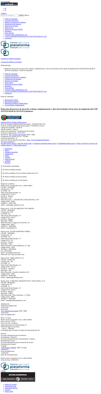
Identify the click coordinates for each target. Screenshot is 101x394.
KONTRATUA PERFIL (8, 348)
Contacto (4, 13)
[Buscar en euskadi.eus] (9, 15)
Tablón (7, 156)
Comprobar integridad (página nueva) (45, 143)
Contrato (7, 157)
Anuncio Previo (10, 159)
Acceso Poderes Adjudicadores (14, 105)
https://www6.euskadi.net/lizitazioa (38, 140)
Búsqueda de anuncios (12, 102)
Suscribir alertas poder (24, 143)
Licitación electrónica (11, 20)
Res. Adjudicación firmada (17, 134)
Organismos (8, 148)
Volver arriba (9, 391)
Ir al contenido (5, 1)
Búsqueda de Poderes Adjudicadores (16, 103)
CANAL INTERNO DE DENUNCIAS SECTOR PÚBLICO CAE (26, 36)
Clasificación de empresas (13, 24)
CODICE (8, 161)
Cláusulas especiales (11, 152)
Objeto (7, 150)
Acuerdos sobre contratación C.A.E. (16, 35)
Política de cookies (11, 384)
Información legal (10, 386)
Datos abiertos (9, 33)
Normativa (8, 31)
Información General (11, 100)
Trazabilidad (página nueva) (66, 143)
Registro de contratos (11, 26)
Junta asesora (9, 27)
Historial (7, 163)
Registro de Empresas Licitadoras (15, 22)
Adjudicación (9, 154)
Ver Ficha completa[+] (8, 142)
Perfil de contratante (11, 19)
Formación (8, 38)
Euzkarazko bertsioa (11, 388)
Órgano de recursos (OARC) (14, 29)
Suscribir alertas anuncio (8, 143)
